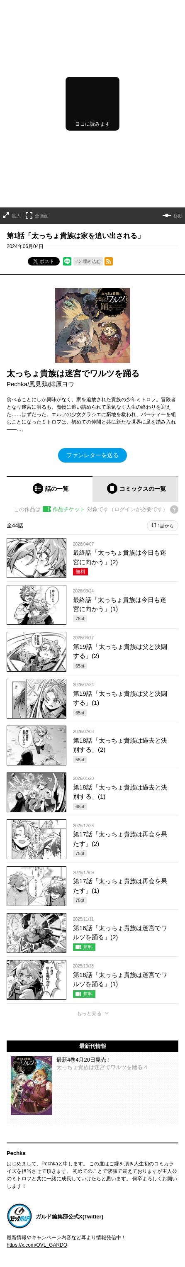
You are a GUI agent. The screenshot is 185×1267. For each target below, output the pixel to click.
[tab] (49, 489)
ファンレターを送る (92, 455)
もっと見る (89, 1013)
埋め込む (92, 261)
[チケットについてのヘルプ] (174, 509)
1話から (166, 525)
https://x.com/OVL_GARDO (37, 1245)
